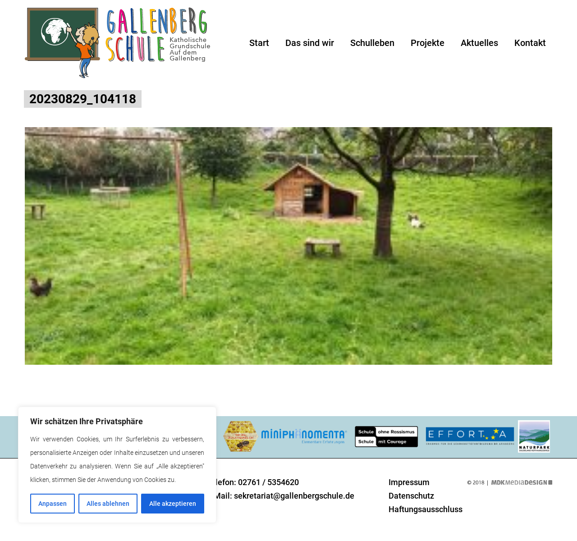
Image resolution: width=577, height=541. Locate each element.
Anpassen (52, 503)
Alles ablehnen (108, 503)
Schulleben (372, 42)
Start (259, 42)
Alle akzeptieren (172, 503)
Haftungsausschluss (426, 509)
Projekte (427, 42)
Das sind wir (309, 42)
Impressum (409, 482)
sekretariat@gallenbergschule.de (294, 495)
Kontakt (530, 42)
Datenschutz (411, 495)
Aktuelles (479, 42)
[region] (117, 465)
